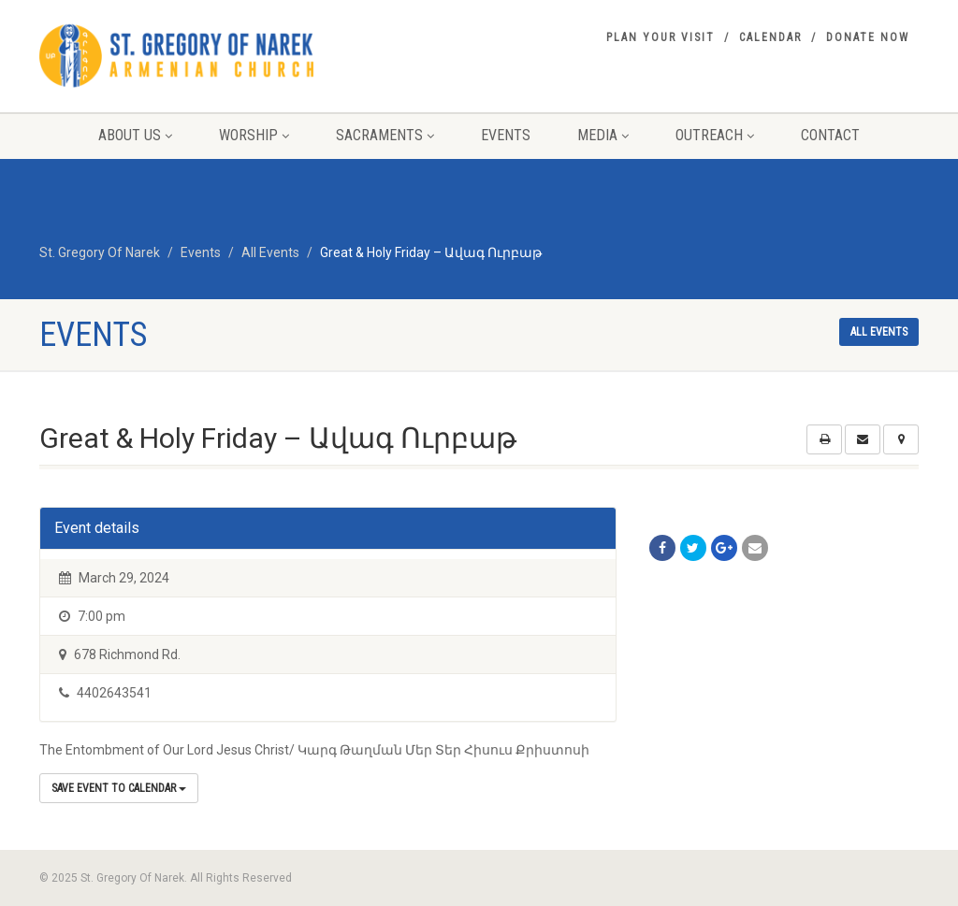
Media (603, 135)
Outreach (714, 135)
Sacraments (385, 135)
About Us (135, 135)
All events (878, 331)
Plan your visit (660, 37)
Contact (830, 135)
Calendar (770, 37)
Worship (254, 135)
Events (505, 135)
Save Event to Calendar (118, 788)
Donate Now (867, 37)
